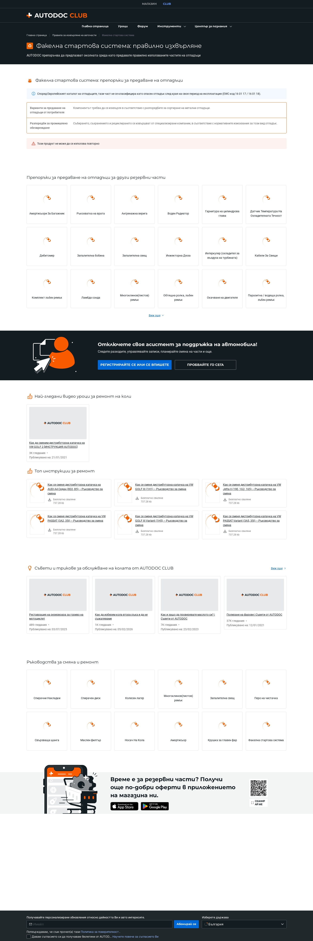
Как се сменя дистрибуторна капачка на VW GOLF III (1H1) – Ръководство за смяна (164, 487)
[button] (171, 26)
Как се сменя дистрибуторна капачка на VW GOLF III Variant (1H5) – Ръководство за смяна (164, 520)
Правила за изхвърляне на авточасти (74, 35)
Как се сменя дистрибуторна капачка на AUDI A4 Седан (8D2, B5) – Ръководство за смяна (75, 489)
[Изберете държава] (244, 924)
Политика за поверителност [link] (100, 931)
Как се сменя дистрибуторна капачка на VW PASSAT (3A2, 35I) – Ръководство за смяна (77, 518)
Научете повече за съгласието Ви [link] (135, 936)
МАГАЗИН (149, 4)
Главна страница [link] (37, 35)
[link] (95, 26)
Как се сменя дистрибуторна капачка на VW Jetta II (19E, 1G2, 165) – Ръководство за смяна (252, 489)
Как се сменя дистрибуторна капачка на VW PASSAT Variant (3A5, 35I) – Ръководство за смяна (252, 520)
